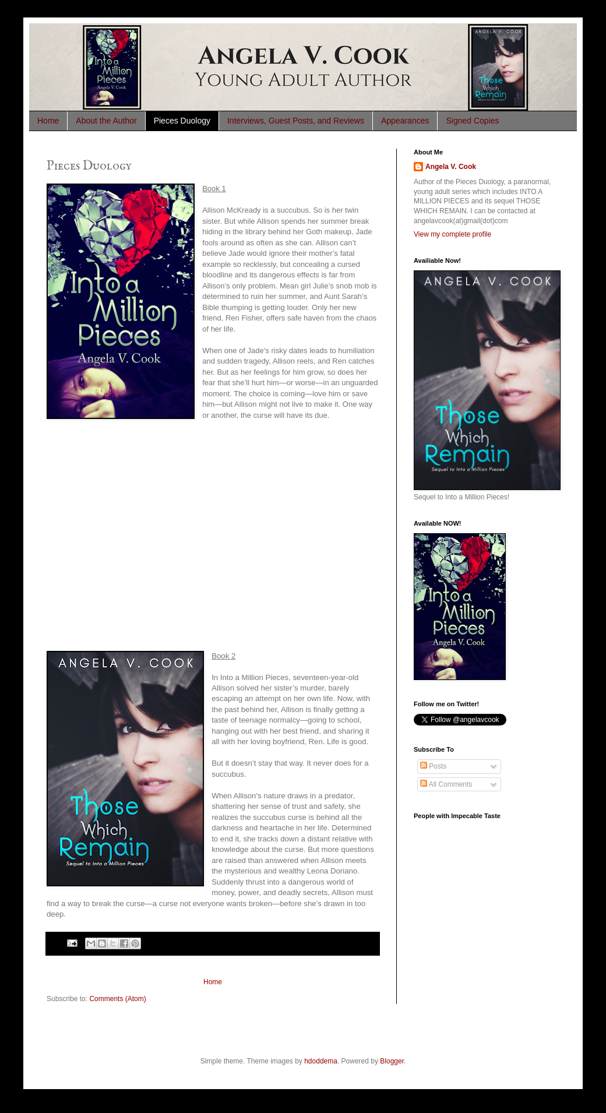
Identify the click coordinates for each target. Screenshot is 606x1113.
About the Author (106, 120)
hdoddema (320, 1061)
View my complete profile (452, 234)
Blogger (392, 1061)
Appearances (405, 120)
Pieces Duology (182, 120)
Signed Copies (472, 120)
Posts (433, 766)
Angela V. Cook (450, 167)
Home (48, 120)
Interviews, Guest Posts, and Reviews (295, 120)
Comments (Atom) (117, 999)
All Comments (446, 784)
